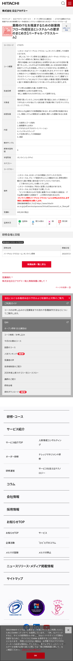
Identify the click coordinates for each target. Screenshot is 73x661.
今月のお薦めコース (12, 341)
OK (35, 655)
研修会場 (8, 385)
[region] (36, 643)
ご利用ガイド (10, 303)
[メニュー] (69, 3)
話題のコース (10, 347)
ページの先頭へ (62, 287)
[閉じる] (68, 630)
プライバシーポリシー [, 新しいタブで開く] (31, 650)
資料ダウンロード (15, 391)
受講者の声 (9, 360)
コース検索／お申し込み (14, 334)
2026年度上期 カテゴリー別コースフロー (21, 372)
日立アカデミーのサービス (22, 19)
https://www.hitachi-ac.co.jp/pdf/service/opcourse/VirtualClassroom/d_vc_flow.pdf (43, 204)
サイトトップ (6, 19)
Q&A (6, 322)
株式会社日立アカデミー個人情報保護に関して (23, 280)
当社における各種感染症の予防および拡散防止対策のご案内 (34, 298)
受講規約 (6, 277)
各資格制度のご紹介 (13, 366)
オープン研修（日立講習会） (43, 19)
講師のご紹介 (10, 379)
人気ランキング (14, 353)
